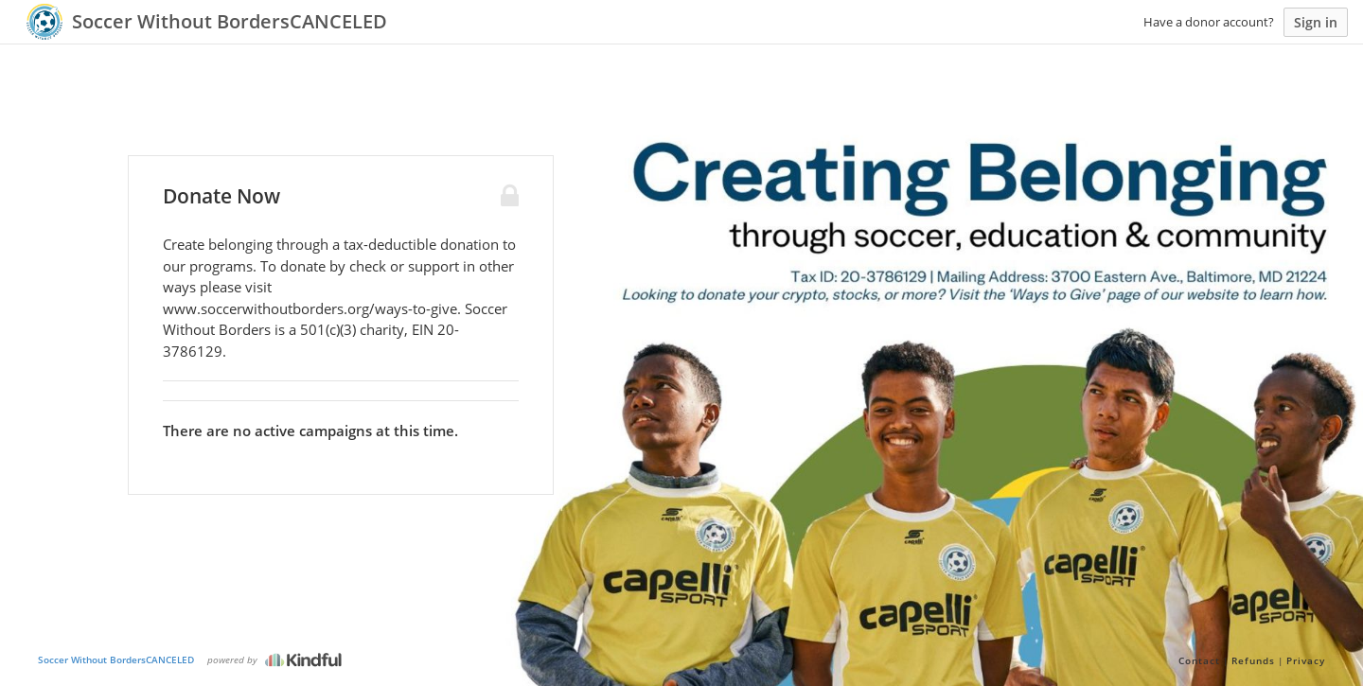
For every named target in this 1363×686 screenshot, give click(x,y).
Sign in (1315, 22)
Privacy (1305, 660)
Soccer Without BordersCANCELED (116, 659)
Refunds (1253, 660)
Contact (1199, 660)
